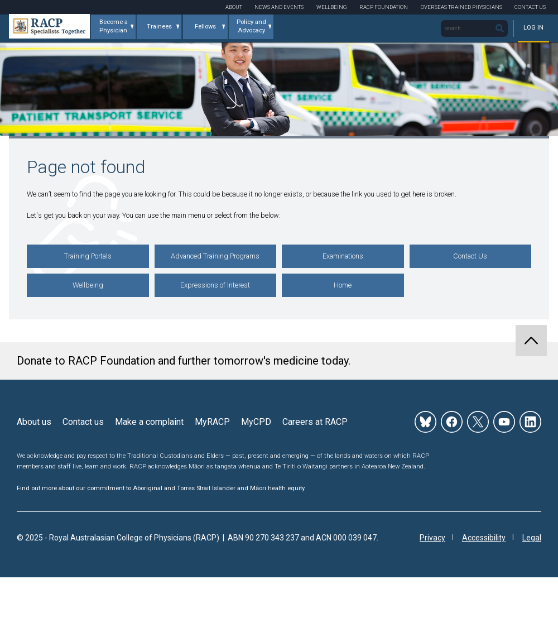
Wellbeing (331, 7)
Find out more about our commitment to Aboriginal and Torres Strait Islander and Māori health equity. (161, 488)
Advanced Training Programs (215, 256)
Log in (533, 27)
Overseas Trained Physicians (461, 7)
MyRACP (212, 422)
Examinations (343, 256)
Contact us (83, 422)
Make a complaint (149, 422)
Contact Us (530, 7)
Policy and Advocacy (251, 26)
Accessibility (484, 537)
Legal (531, 537)
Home (343, 285)
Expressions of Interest (215, 285)
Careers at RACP (315, 422)
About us (34, 422)
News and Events (279, 7)
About (233, 7)
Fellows (205, 26)
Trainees (159, 26)
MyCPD (256, 422)
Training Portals (88, 256)
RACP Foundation (383, 7)
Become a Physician (113, 26)
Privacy (432, 537)
